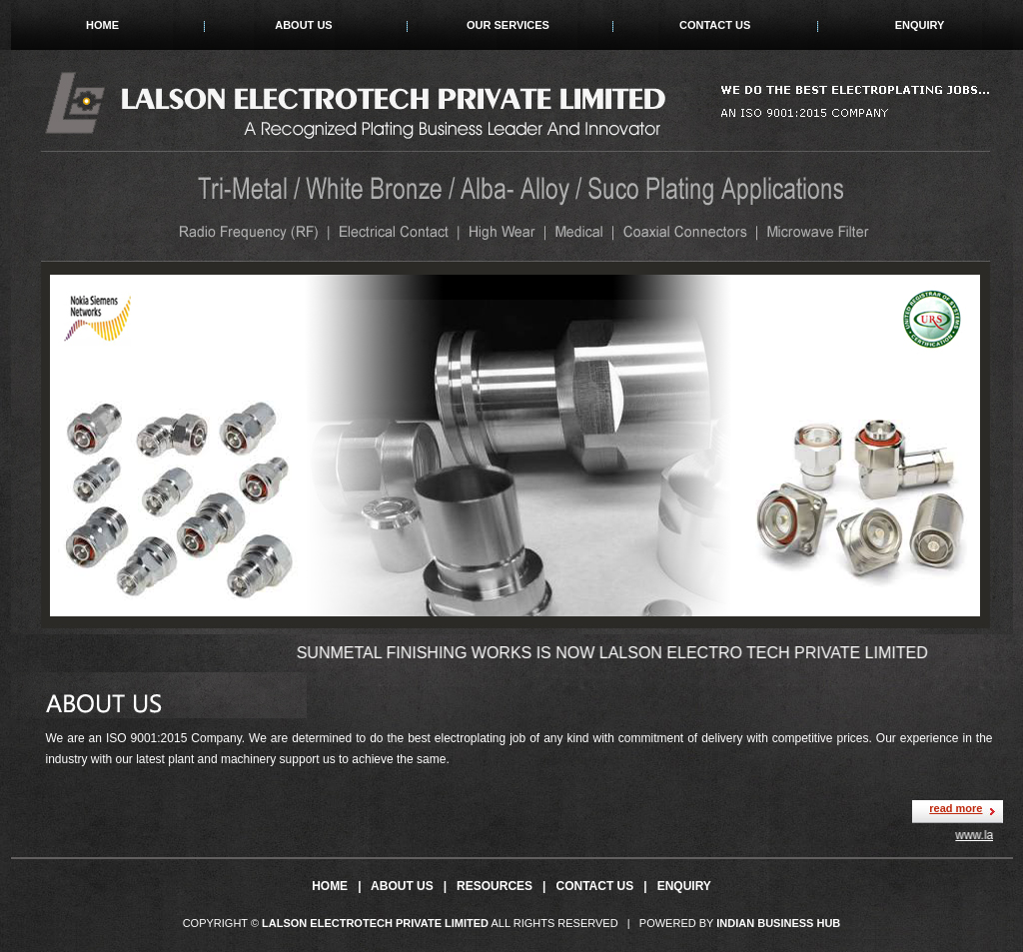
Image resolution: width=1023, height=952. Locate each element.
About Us (303, 25)
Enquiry (920, 25)
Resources (494, 886)
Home (102, 25)
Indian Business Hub (778, 923)
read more (955, 808)
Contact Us (714, 25)
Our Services (508, 25)
